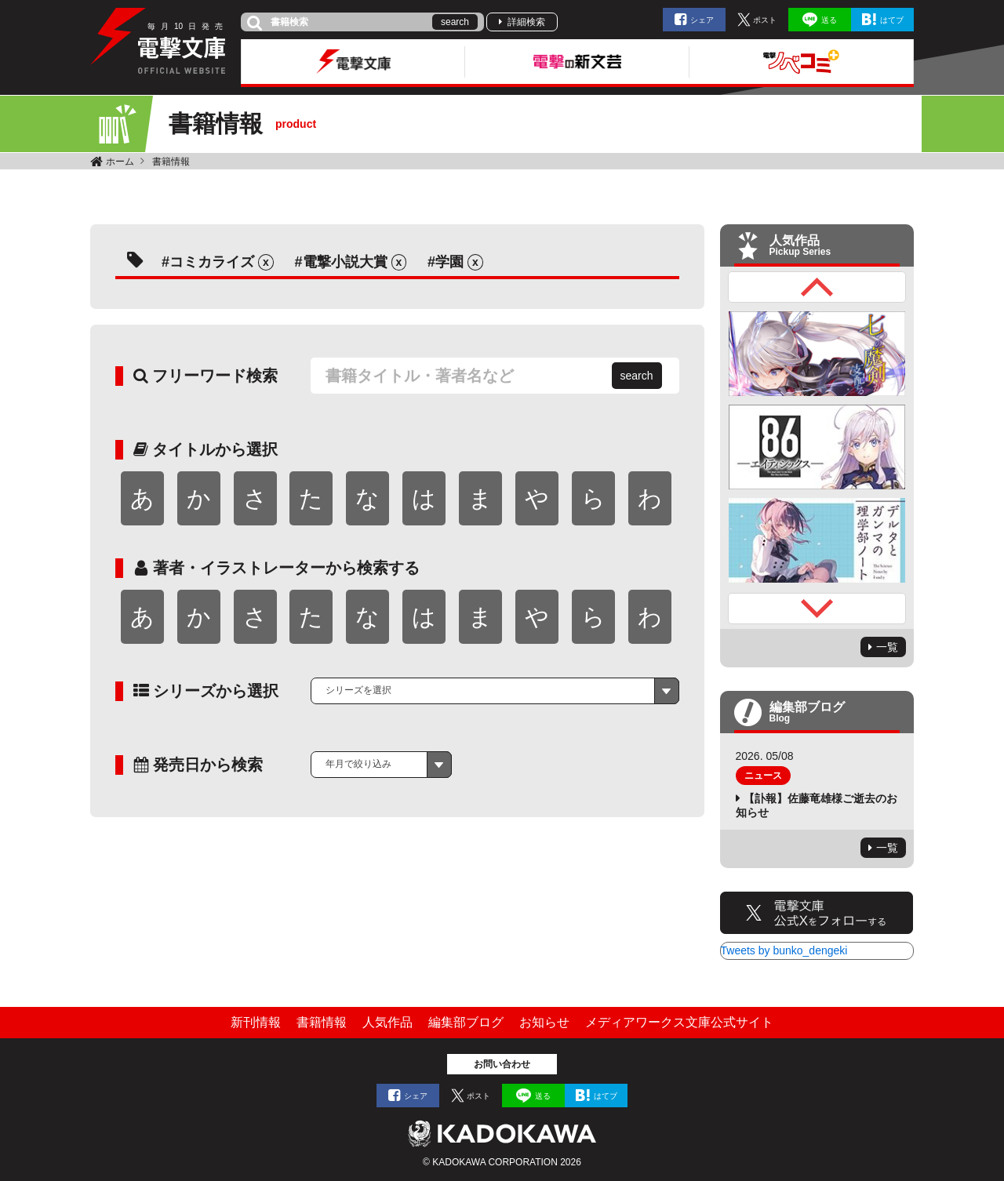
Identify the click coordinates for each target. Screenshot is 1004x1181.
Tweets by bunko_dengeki (784, 950)
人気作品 (387, 1022)
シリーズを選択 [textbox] (358, 690)
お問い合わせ (502, 1064)
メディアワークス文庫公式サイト (679, 1022)
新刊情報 (256, 1022)
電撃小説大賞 (345, 262)
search (455, 21)
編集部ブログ (466, 1022)
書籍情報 (171, 161)
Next (817, 608)
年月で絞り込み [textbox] (358, 763)
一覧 (887, 647)
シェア (702, 20)
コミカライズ (211, 262)
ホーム (120, 161)
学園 (449, 262)
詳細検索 (526, 21)
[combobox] (495, 691)
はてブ (892, 20)
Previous (817, 287)
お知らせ (544, 1022)
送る (829, 20)
